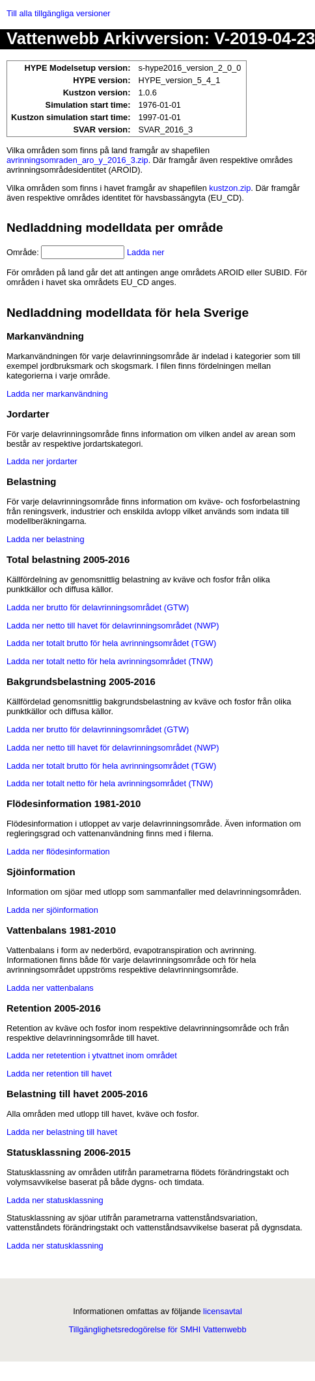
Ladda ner (146, 252)
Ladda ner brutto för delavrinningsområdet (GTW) (98, 607)
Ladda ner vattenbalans (50, 988)
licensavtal (222, 1311)
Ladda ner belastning (46, 539)
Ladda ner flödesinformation (58, 851)
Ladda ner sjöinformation (52, 910)
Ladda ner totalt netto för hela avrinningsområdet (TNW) (110, 661)
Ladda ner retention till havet (59, 1073)
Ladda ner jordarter (42, 461)
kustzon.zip (230, 188)
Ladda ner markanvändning (57, 394)
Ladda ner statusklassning (55, 1200)
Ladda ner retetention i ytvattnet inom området (92, 1055)
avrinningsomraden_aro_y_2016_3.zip (77, 160)
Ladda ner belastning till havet (62, 1132)
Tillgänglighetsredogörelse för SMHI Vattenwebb (157, 1329)
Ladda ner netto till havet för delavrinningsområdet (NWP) (113, 625)
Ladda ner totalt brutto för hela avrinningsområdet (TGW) (111, 643)
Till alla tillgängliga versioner (59, 13)
